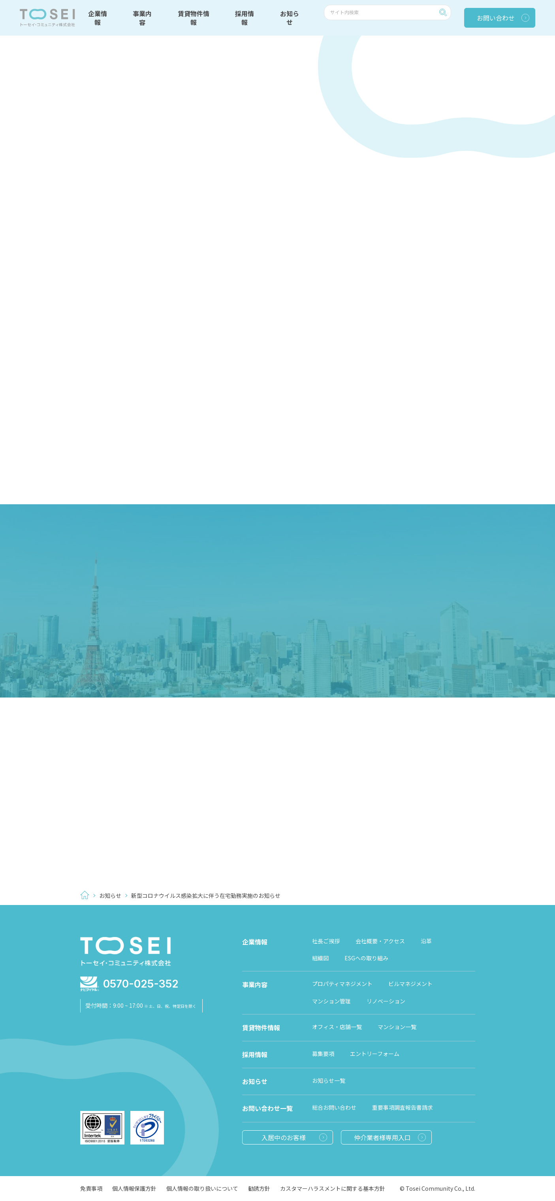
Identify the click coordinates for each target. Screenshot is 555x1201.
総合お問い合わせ (334, 1107)
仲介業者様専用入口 (382, 1137)
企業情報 (97, 18)
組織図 (320, 958)
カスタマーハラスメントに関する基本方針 (332, 1188)
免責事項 (91, 1188)
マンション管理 (331, 1001)
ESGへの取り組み (366, 958)
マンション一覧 (397, 1027)
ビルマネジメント (410, 984)
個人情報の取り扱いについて (202, 1188)
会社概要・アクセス (380, 941)
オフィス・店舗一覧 (337, 1027)
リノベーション (386, 1001)
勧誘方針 (259, 1188)
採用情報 (244, 18)
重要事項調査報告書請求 (402, 1107)
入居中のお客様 (284, 1137)
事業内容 (142, 18)
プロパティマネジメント (342, 984)
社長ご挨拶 (326, 941)
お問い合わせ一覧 (267, 1108)
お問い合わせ (496, 18)
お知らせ (289, 18)
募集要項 (323, 1054)
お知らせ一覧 (328, 1080)
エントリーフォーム (374, 1054)
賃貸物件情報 (193, 18)
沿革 (426, 941)
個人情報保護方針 (134, 1188)
